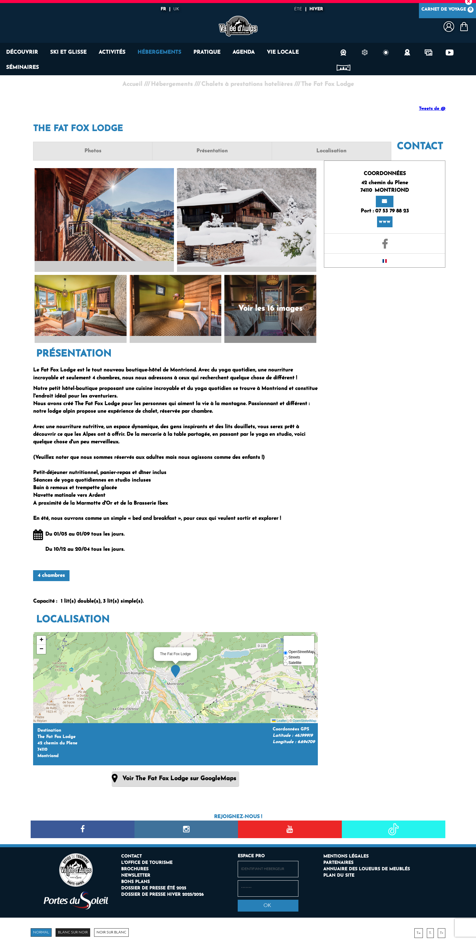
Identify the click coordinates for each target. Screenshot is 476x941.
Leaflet (279, 719)
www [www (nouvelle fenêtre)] (385, 213)
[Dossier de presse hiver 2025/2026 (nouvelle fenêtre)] (162, 893)
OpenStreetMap (304, 719)
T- (430, 931)
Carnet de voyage (447, 11)
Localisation (270, 151)
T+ (441, 931)
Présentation (175, 151)
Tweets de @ (432, 109)
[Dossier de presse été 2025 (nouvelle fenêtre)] (153, 887)
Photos (80, 151)
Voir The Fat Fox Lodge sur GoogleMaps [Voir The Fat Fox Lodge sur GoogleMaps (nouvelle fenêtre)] (179, 777)
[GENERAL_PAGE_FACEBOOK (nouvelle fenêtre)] (384, 233)
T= (418, 931)
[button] (464, 26)
